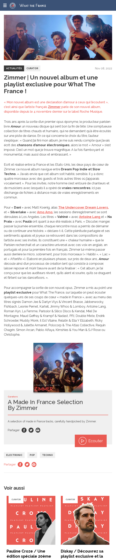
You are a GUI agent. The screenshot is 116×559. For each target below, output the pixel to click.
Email (38, 430)
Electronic (14, 455)
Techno (47, 455)
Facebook (24, 430)
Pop (32, 455)
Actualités (14, 68)
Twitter (31, 430)
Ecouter (91, 441)
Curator (32, 68)
